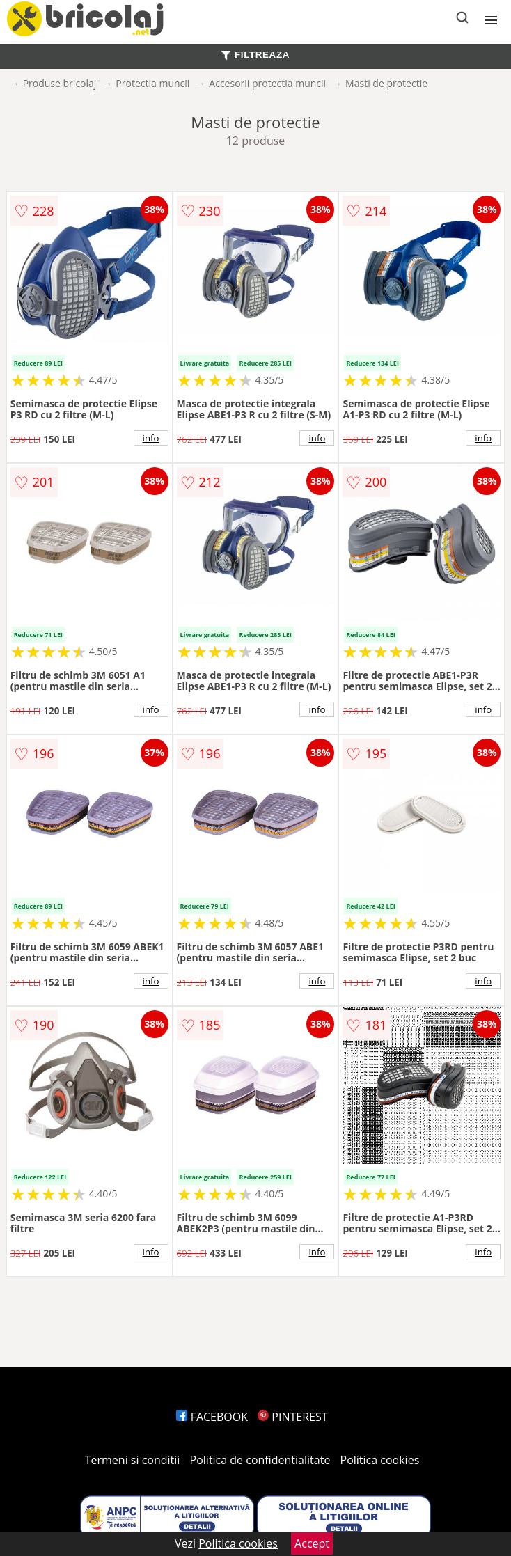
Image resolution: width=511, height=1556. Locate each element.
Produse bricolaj (60, 83)
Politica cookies (380, 1460)
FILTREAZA (255, 54)
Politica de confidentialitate (260, 1460)
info (151, 438)
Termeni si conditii (132, 1460)
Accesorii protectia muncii (267, 83)
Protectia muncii (152, 83)
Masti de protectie (386, 83)
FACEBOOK (212, 1416)
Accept (311, 1543)
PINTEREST (292, 1416)
